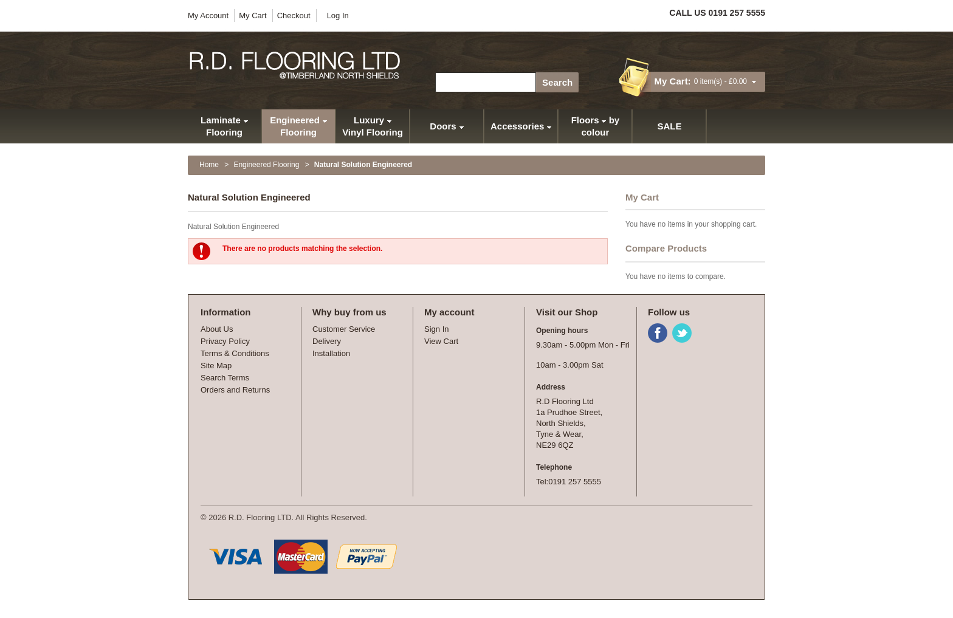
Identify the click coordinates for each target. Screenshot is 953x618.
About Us (217, 329)
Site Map (216, 365)
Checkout (294, 15)
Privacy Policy (225, 341)
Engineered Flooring (266, 164)
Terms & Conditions (235, 353)
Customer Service (343, 329)
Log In (338, 15)
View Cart (441, 341)
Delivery (326, 341)
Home (209, 164)
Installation (331, 353)
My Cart (253, 15)
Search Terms (225, 377)
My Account (208, 15)
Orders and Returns (235, 389)
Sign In (436, 329)
